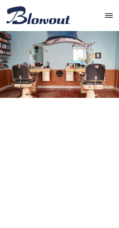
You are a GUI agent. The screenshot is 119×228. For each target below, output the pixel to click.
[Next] (109, 64)
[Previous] (10, 64)
